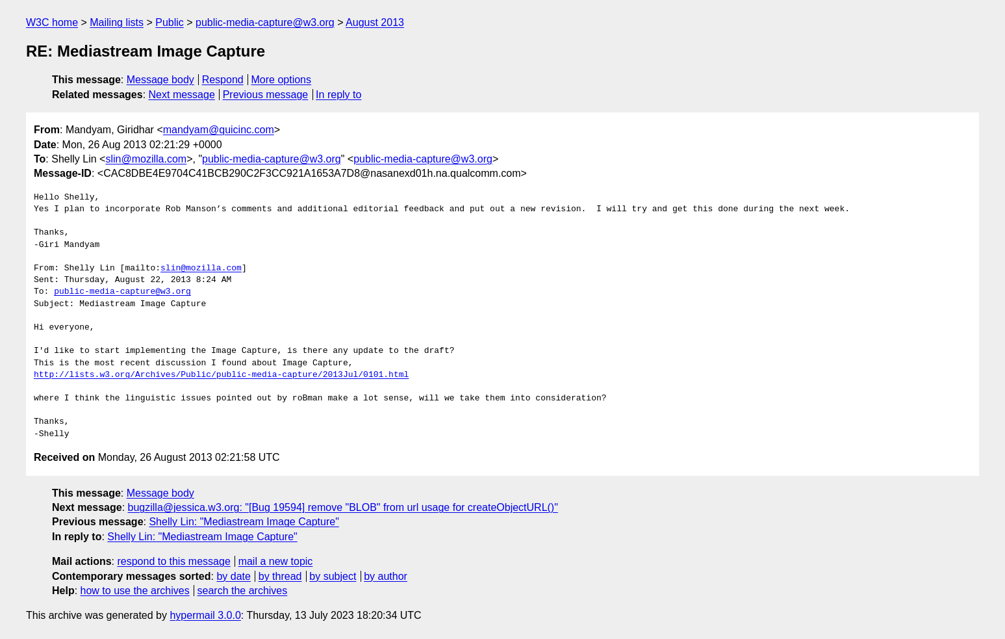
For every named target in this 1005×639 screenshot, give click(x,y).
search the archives (242, 590)
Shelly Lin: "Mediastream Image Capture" (243, 521)
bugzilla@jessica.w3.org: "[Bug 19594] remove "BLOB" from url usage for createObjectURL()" (343, 507)
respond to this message (173, 561)
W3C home (52, 22)
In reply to (338, 94)
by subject (332, 576)
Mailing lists (117, 22)
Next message (182, 94)
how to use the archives (135, 590)
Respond (223, 79)
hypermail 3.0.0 (205, 615)
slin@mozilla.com (145, 158)
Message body (160, 79)
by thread (280, 576)
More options (281, 79)
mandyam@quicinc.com (218, 129)
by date (233, 576)
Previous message (266, 94)
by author (385, 576)
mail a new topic (275, 561)
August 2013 (375, 22)
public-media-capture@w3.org (265, 22)
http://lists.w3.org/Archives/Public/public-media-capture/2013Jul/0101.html (221, 375)
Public (169, 22)
